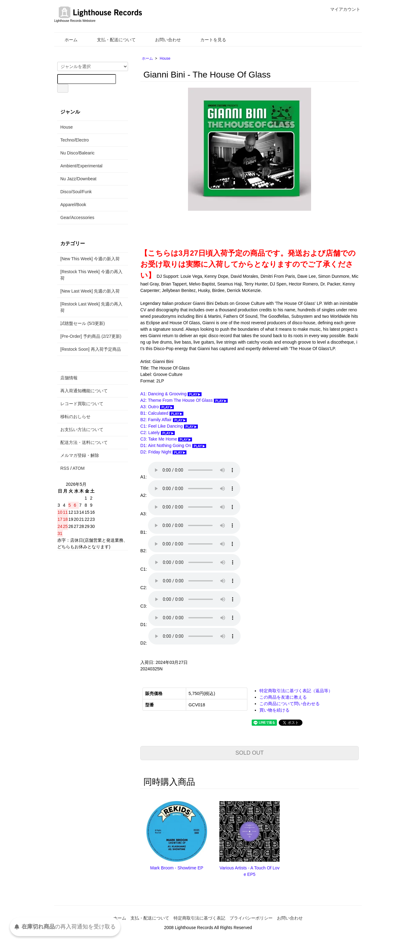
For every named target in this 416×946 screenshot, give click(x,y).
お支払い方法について (81, 429)
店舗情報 (69, 377)
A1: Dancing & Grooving (171, 393)
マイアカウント (342, 9)
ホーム (67, 39)
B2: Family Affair (163, 419)
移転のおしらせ (75, 416)
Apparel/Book (73, 204)
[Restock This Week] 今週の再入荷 (91, 275)
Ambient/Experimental (81, 165)
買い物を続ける (274, 710)
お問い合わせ (163, 39)
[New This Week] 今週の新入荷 (90, 258)
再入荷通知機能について (84, 390)
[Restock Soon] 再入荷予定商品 (90, 349)
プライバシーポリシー (251, 918)
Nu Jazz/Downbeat (78, 178)
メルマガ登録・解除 (79, 455)
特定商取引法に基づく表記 (199, 918)
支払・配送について (112, 39)
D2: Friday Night (163, 451)
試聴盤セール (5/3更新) (82, 323)
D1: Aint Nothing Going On (173, 445)
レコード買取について (81, 403)
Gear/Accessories (77, 217)
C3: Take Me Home (166, 439)
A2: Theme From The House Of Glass (184, 400)
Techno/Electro (74, 140)
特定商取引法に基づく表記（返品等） (296, 690)
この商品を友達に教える (283, 697)
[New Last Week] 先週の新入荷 (90, 291)
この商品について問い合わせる (289, 703)
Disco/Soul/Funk (76, 191)
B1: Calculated (161, 413)
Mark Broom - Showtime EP (176, 867)
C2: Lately (157, 432)
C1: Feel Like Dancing (169, 426)
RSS (64, 468)
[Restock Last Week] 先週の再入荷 (91, 307)
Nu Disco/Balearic (77, 152)
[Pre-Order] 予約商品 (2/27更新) (90, 336)
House (165, 58)
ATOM (79, 468)
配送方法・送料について (84, 442)
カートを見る (208, 39)
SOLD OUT (249, 753)
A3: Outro (157, 406)
